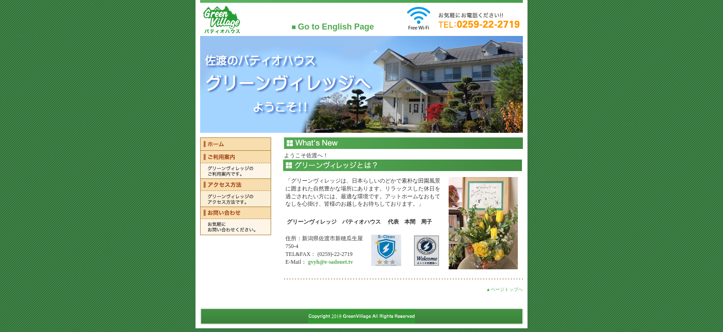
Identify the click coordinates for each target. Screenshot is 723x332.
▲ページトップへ (504, 289)
